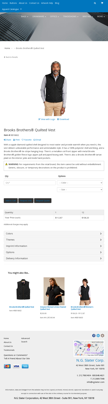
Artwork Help (47, 3)
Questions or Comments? (16, 355)
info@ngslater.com (95, 382)
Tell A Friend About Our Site (17, 358)
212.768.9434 (85, 375)
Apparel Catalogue (10, 9)
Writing (88, 18)
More (101, 18)
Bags (24, 18)
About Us (23, 3)
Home (5, 3)
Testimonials (9, 350)
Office (54, 18)
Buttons (13, 3)
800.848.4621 (98, 375)
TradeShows (70, 18)
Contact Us (34, 3)
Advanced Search (25, 340)
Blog (57, 3)
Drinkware (39, 18)
